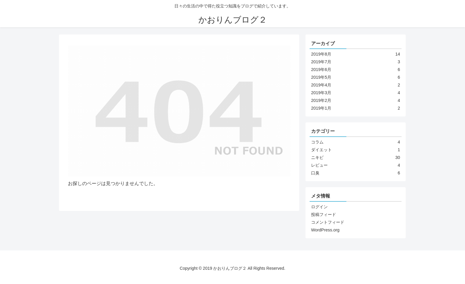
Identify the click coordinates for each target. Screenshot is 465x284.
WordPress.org (325, 230)
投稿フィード (323, 214)
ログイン (319, 206)
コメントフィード (327, 222)
